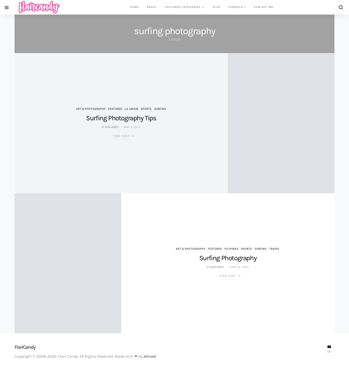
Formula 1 (237, 7)
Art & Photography (90, 109)
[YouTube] (329, 349)
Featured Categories (183, 7)
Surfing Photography (227, 258)
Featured (115, 109)
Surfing (160, 109)
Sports (146, 109)
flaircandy (110, 127)
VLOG (217, 7)
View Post (121, 136)
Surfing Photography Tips (121, 118)
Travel (274, 249)
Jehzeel (149, 356)
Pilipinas (231, 249)
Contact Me (264, 7)
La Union (131, 109)
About (152, 7)
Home (134, 7)
